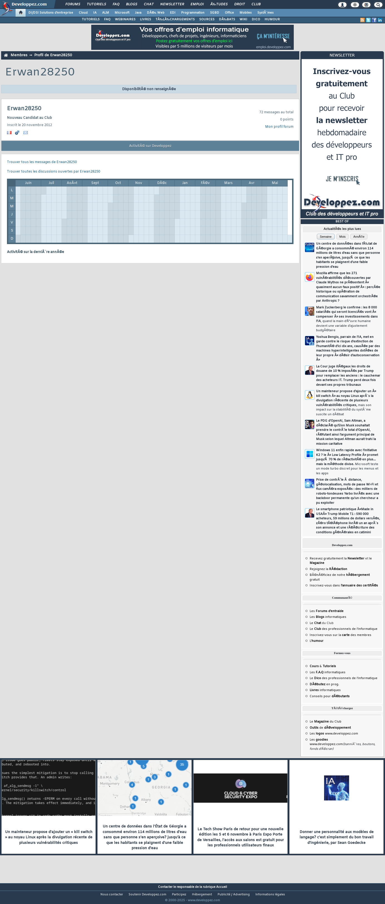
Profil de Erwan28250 (53, 55)
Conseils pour (330, 696)
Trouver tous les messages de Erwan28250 (42, 162)
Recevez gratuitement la (337, 559)
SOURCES (206, 19)
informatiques (325, 690)
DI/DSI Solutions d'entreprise (50, 13)
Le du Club (325, 722)
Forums (73, 4)
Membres (19, 55)
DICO (256, 19)
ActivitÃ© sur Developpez (150, 146)
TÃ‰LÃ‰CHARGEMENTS (175, 19)
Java (138, 13)
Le (315, 623)
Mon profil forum (279, 127)
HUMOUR (272, 19)
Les (327, 611)
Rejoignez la (328, 569)
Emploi (197, 4)
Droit (239, 4)
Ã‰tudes (219, 4)
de (330, 728)
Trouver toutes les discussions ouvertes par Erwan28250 (53, 172)
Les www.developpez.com (334, 734)
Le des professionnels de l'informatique (343, 629)
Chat (148, 4)
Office (229, 13)
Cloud (83, 13)
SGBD (214, 13)
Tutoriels (96, 4)
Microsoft (122, 13)
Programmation (192, 13)
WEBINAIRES (125, 19)
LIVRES (145, 19)
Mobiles (246, 13)
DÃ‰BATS (227, 19)
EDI (173, 13)
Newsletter (172, 4)
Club (256, 4)
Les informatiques (328, 617)
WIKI (243, 19)
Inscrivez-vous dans (344, 586)
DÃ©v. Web (155, 13)
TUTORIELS (91, 19)
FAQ (116, 4)
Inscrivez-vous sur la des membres (340, 635)
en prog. (324, 684)
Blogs (131, 4)
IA (95, 13)
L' (317, 641)
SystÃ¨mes (265, 13)
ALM (105, 13)
